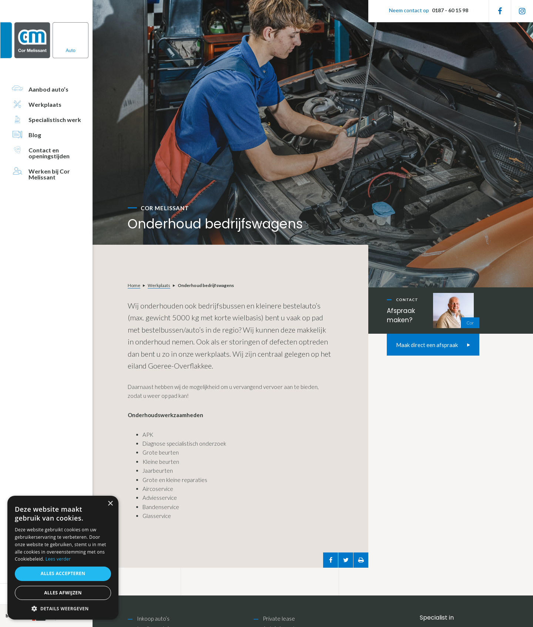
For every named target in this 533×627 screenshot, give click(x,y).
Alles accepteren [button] (63, 573)
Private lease (279, 618)
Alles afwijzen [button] (63, 593)
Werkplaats (159, 285)
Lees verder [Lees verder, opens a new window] (58, 559)
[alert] (62, 558)
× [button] (110, 503)
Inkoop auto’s (153, 618)
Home (134, 285)
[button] (63, 609)
